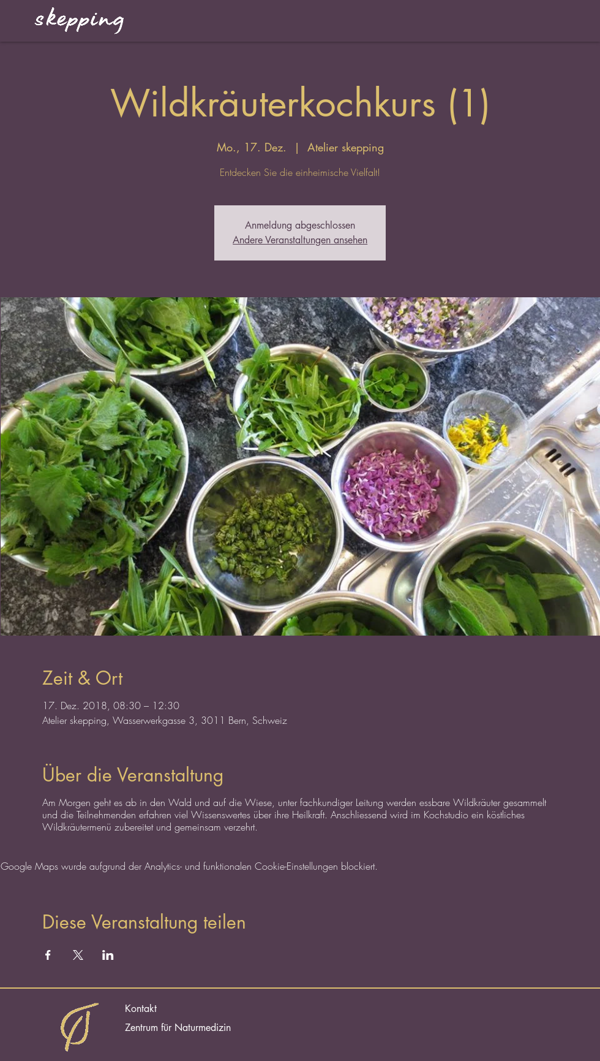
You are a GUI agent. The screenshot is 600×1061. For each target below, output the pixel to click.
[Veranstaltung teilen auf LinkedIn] (108, 955)
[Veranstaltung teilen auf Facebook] (48, 955)
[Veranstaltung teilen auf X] (78, 955)
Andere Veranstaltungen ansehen (300, 240)
